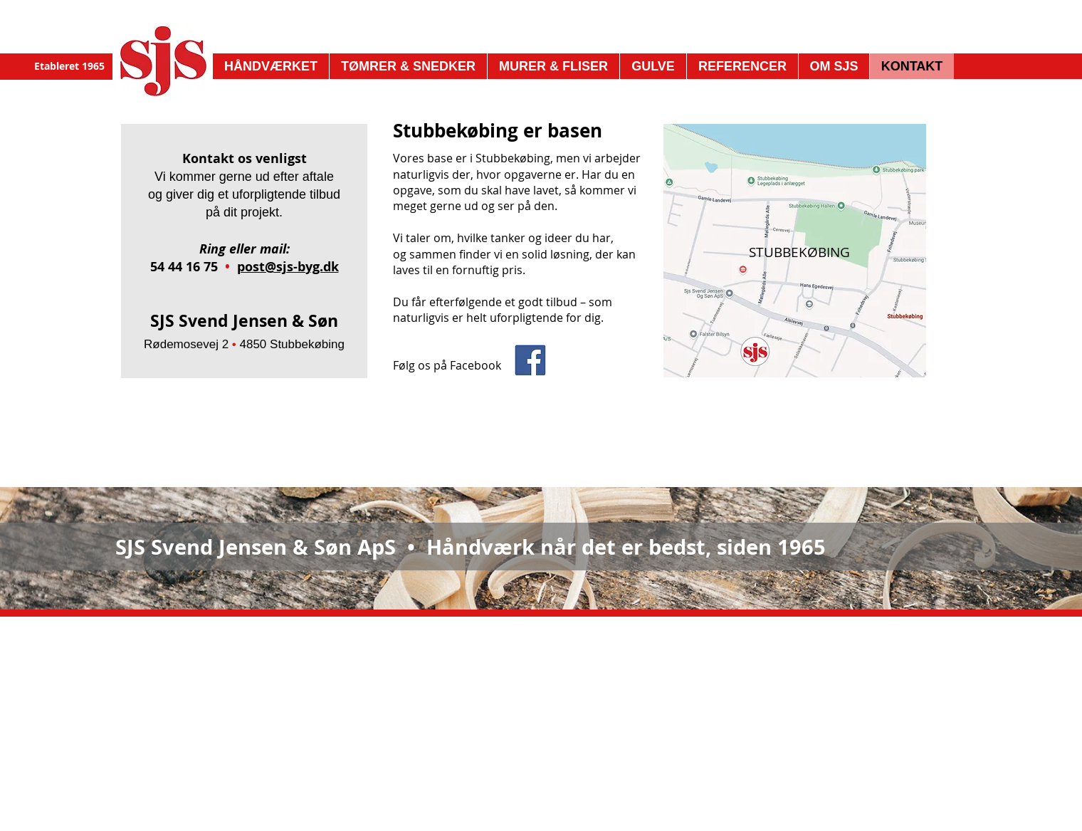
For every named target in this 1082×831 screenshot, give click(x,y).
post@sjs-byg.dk (288, 267)
